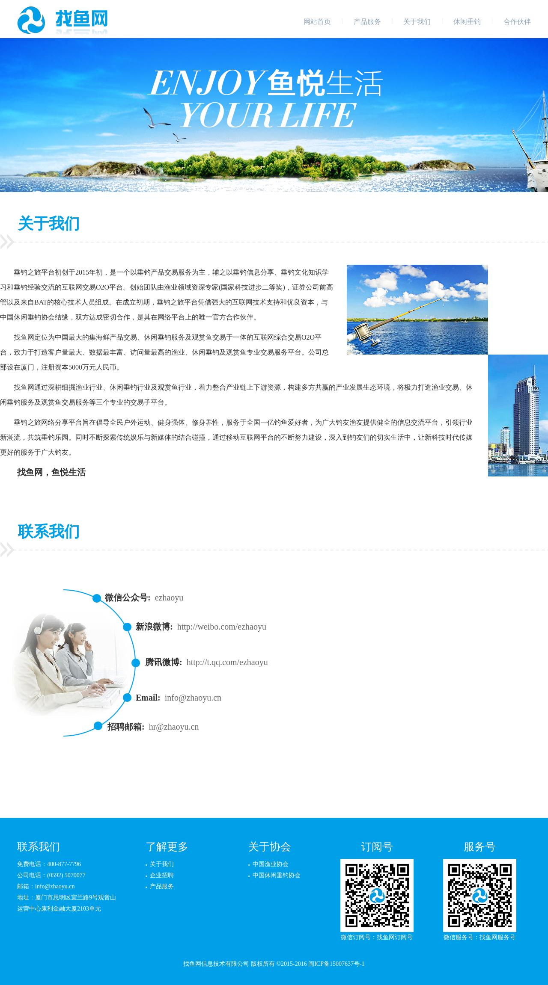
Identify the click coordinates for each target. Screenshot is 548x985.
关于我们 (417, 21)
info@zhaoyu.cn (193, 697)
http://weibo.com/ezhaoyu (221, 626)
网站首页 (317, 21)
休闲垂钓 (467, 21)
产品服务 (367, 21)
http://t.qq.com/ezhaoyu (227, 662)
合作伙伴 (517, 21)
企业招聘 (162, 875)
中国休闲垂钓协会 (277, 875)
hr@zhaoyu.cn (174, 726)
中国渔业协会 (271, 864)
